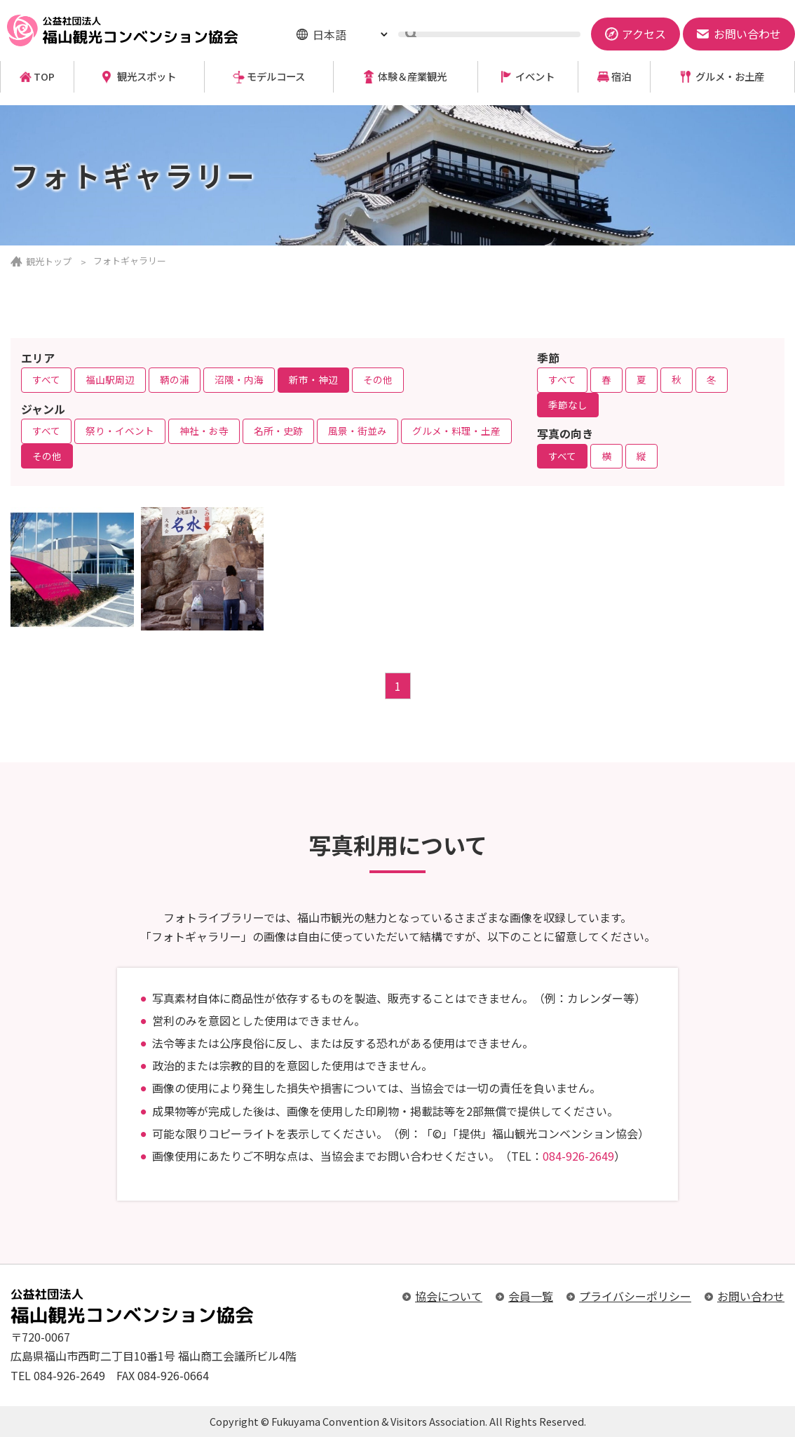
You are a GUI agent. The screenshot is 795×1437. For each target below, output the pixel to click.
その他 (378, 379)
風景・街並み (357, 431)
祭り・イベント (120, 431)
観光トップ (49, 261)
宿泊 (621, 76)
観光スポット (146, 76)
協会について (448, 1296)
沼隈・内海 (239, 379)
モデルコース (276, 76)
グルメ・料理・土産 (456, 431)
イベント (535, 76)
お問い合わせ (750, 1296)
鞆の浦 (174, 379)
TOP (44, 76)
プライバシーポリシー (635, 1296)
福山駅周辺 (110, 379)
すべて (46, 379)
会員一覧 (530, 1296)
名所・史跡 (278, 431)
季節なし (567, 405)
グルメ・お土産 (729, 76)
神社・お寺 (204, 431)
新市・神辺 (313, 379)
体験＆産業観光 (412, 76)
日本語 (329, 34)
